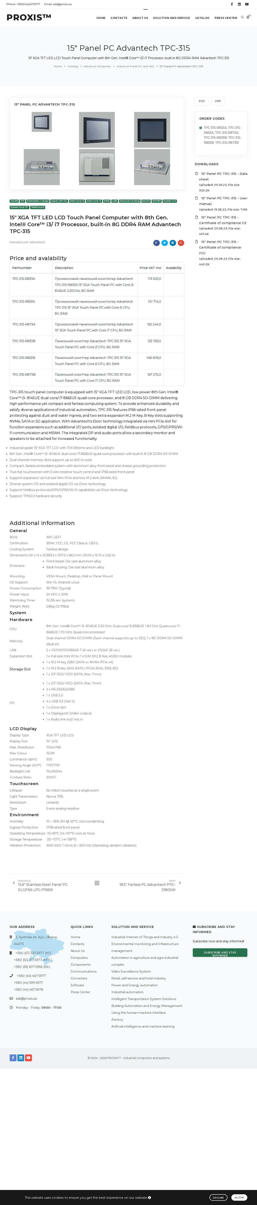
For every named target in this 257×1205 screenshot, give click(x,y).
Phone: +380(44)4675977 (23, 4)
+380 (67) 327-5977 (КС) (33, 953)
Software (77, 985)
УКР (218, 101)
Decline (218, 1197)
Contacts (118, 18)
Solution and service (171, 18)
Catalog (202, 18)
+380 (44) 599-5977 (28, 983)
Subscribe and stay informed (220, 954)
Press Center (226, 18)
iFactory (117, 1020)
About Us (140, 18)
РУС (202, 101)
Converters (79, 978)
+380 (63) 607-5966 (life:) (32, 967)
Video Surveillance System (131, 971)
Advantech (37, 242)
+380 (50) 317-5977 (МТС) (33, 960)
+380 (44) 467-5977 (31, 976)
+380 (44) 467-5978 (28, 989)
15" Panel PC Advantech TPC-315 (181, 66)
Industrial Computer (97, 66)
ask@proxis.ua (26, 999)
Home (100, 18)
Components (80, 965)
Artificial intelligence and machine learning (143, 1026)
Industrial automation (127, 992)
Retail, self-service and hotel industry (138, 978)
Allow (239, 1197)
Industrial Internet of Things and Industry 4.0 (144, 937)
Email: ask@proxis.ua (58, 4)
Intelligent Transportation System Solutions (143, 999)
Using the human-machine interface (138, 1013)
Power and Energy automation (134, 985)
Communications (83, 971)
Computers (79, 958)
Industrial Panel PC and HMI (135, 66)
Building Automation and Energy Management (146, 1006)
